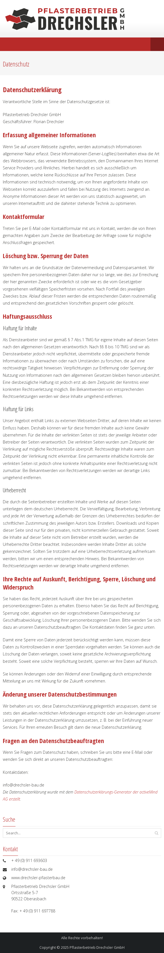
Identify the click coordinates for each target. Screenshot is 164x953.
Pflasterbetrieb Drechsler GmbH (97, 947)
